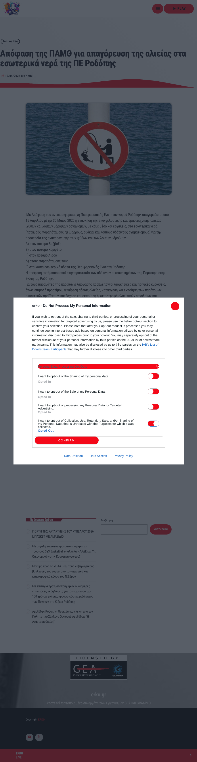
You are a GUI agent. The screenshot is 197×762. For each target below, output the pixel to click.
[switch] (153, 376)
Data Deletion (73, 456)
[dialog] (98, 381)
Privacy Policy (123, 456)
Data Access (98, 456)
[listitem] (98, 366)
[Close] (175, 306)
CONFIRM (66, 440)
